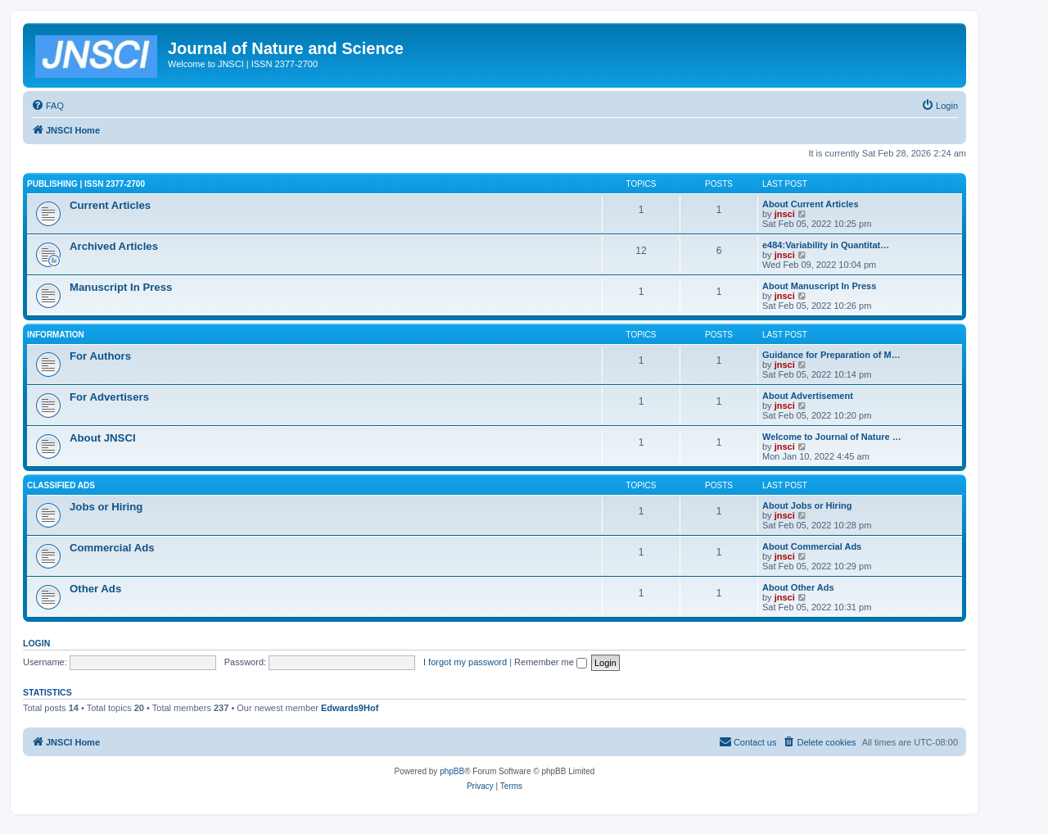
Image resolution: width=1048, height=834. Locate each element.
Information (55, 334)
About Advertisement (807, 396)
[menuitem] (47, 106)
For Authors (100, 356)
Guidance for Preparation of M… (831, 355)
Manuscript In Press (121, 287)
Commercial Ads (112, 548)
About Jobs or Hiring (807, 505)
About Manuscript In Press (819, 286)
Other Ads (95, 588)
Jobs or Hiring (106, 507)
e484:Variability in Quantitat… (825, 245)
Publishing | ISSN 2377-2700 (86, 183)
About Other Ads (798, 587)
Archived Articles (114, 246)
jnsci (785, 214)
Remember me (550, 662)
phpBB (452, 771)
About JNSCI (103, 438)
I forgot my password (465, 662)
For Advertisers (109, 397)
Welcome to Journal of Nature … (831, 437)
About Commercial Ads (811, 546)
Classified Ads (61, 485)
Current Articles (110, 205)
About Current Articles (810, 204)
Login (36, 643)
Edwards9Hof (349, 708)
